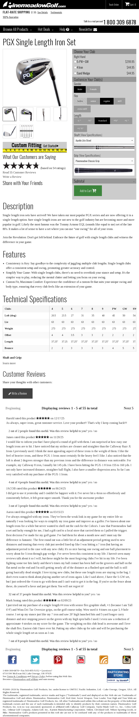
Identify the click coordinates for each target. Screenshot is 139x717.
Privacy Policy (38, 676)
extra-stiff (82, 108)
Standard (102, 120)
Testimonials (56, 12)
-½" (89, 120)
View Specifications (91, 135)
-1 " (79, 120)
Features (14, 254)
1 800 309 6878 (120, 22)
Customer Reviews (24, 374)
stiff (120, 101)
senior (93, 101)
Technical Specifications (35, 299)
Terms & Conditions (17, 676)
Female (93, 89)
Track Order (114, 4)
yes (90, 431)
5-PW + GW (81, 61)
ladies (80, 101)
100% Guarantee (10, 17)
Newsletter (88, 29)
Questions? (46, 670)
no (95, 431)
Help (64, 29)
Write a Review (12, 176)
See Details (42, 12)
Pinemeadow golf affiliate (25, 679)
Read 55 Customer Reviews (19, 172)
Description (18, 206)
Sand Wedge (82, 73)
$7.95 (19, 12)
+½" (116, 120)
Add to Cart (88, 190)
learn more (9, 363)
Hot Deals (44, 29)
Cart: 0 (130, 4)
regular (107, 101)
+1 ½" (80, 128)
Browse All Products (15, 29)
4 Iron (78, 67)
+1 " (127, 120)
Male (79, 89)
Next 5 (129, 408)
